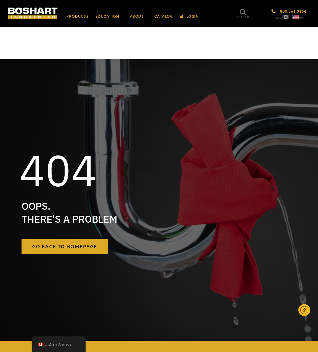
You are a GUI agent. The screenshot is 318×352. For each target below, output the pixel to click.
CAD (278, 17)
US (302, 17)
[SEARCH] (243, 12)
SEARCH (243, 16)
